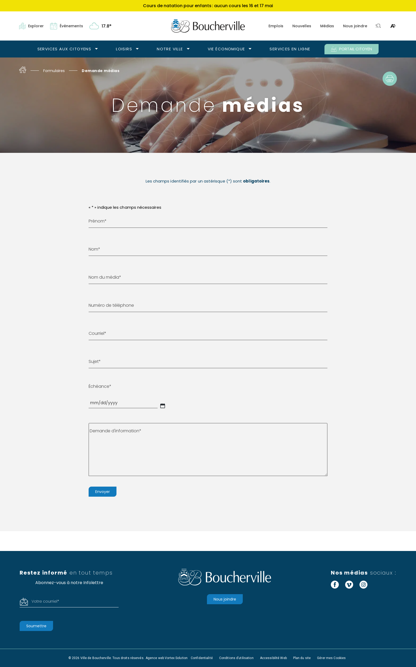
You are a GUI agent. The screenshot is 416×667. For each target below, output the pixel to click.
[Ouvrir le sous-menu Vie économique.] (250, 49)
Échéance (100, 386)
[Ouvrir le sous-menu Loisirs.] (137, 49)
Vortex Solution (176, 658)
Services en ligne (290, 49)
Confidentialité (202, 658)
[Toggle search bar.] (378, 26)
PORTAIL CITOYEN (351, 49)
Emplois (275, 26)
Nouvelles (301, 26)
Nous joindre (355, 26)
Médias (327, 26)
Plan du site (302, 658)
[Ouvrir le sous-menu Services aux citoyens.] (96, 49)
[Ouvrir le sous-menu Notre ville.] (188, 49)
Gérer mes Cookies (331, 658)
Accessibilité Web (273, 658)
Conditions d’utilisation (236, 658)
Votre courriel (45, 601)
